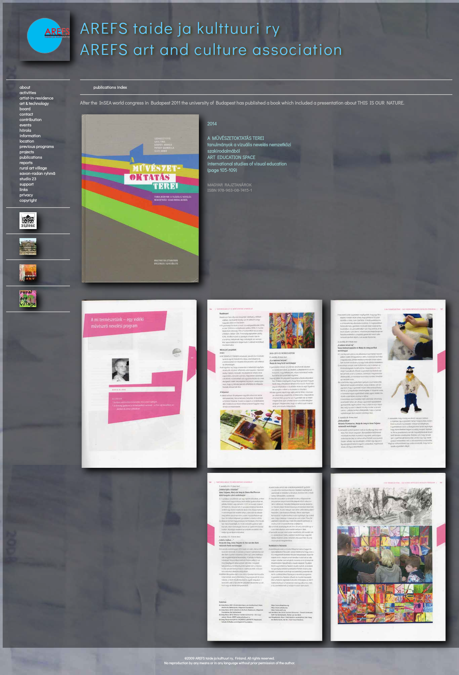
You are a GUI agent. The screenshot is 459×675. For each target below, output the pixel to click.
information (30, 135)
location (26, 141)
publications (30, 157)
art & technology (34, 103)
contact (26, 114)
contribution (30, 119)
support (26, 184)
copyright (28, 200)
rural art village (33, 168)
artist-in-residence (36, 98)
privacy (26, 194)
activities (27, 92)
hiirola (25, 130)
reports (26, 162)
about (24, 87)
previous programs (36, 146)
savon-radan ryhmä (37, 173)
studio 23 (27, 178)
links (23, 189)
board (25, 108)
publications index (110, 87)
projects (26, 151)
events (25, 124)
